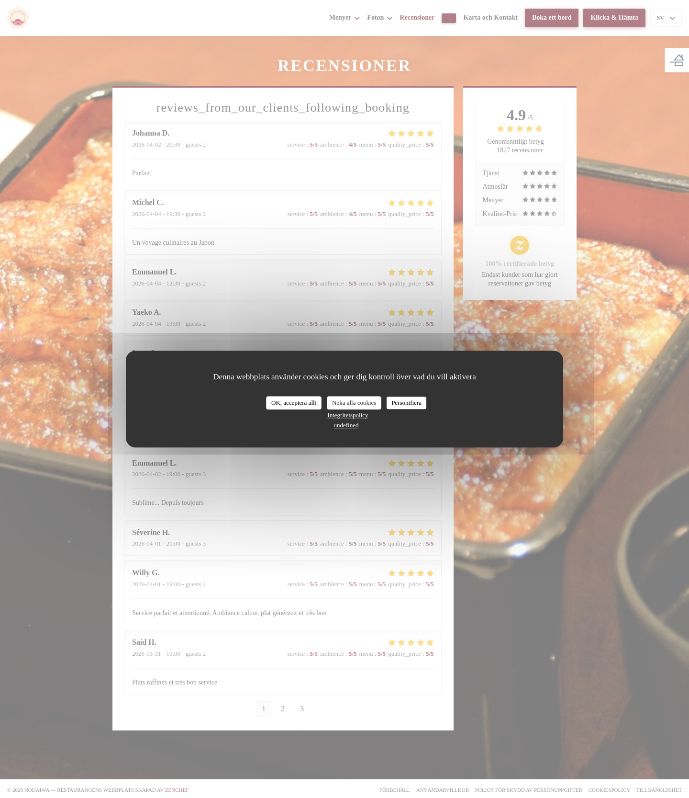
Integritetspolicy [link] (347, 415)
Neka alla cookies (354, 402)
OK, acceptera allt (293, 402)
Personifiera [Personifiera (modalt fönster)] (406, 402)
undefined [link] (346, 425)
